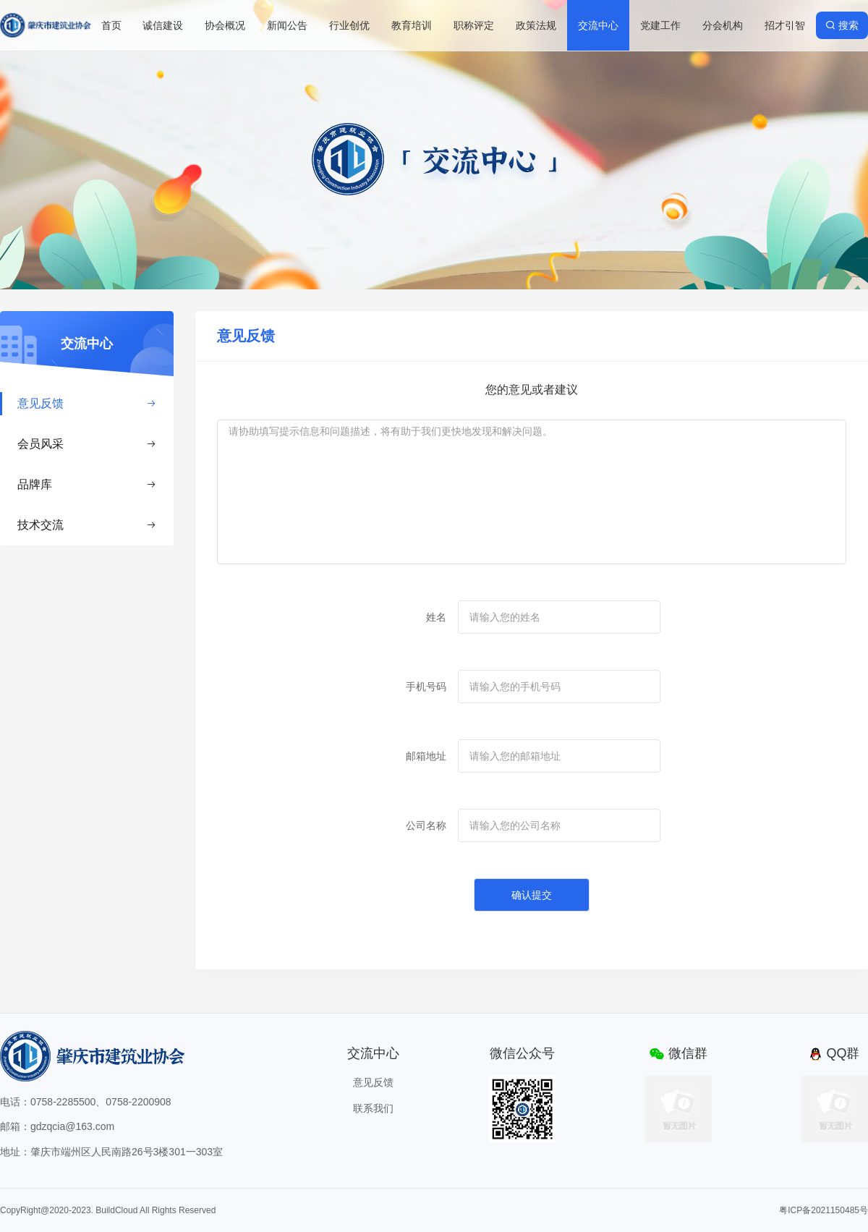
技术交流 (86, 525)
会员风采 (86, 444)
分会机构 (722, 25)
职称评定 (474, 25)
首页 (111, 25)
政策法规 (536, 25)
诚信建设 (162, 25)
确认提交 (531, 895)
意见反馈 (86, 403)
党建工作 (660, 25)
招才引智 (785, 25)
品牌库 (86, 484)
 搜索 (842, 25)
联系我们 (373, 1108)
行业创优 (349, 25)
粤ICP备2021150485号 (823, 1210)
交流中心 (598, 25)
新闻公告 (287, 25)
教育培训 (411, 25)
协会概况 (225, 25)
